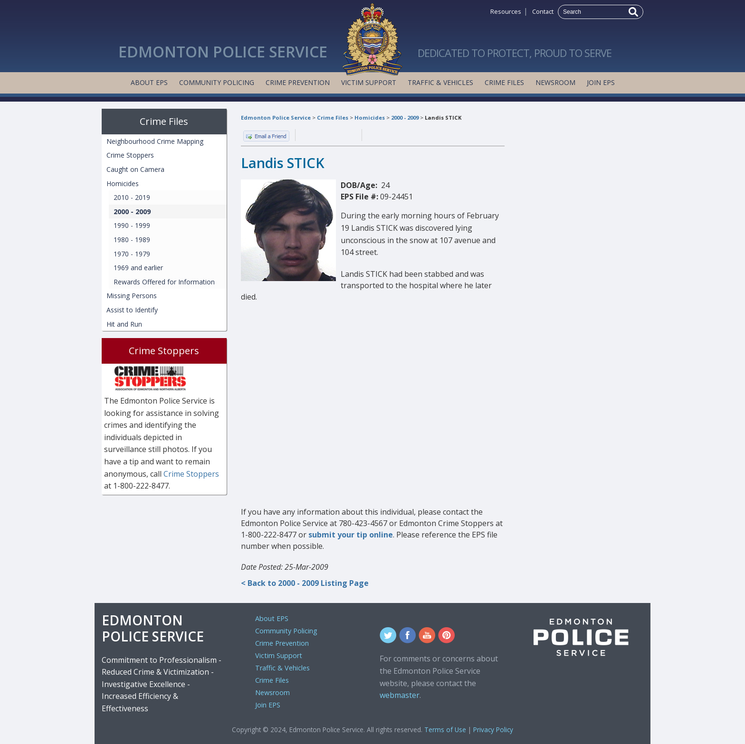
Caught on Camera (135, 169)
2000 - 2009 (405, 117)
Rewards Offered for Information (164, 281)
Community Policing (216, 82)
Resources (505, 11)
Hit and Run (124, 324)
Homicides (369, 117)
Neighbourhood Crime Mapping (154, 141)
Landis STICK (443, 117)
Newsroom (555, 82)
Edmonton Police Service (276, 117)
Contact (543, 11)
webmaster (400, 695)
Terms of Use (445, 729)
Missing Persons (131, 295)
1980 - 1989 (132, 239)
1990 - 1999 (132, 225)
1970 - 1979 (132, 253)
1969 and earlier (138, 267)
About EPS (149, 82)
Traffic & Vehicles (440, 82)
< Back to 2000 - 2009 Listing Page (305, 583)
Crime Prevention (298, 82)
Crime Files (504, 82)
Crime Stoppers (130, 155)
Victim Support (368, 82)
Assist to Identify (132, 309)
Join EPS (601, 82)
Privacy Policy (493, 729)
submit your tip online (350, 534)
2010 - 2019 (132, 197)
